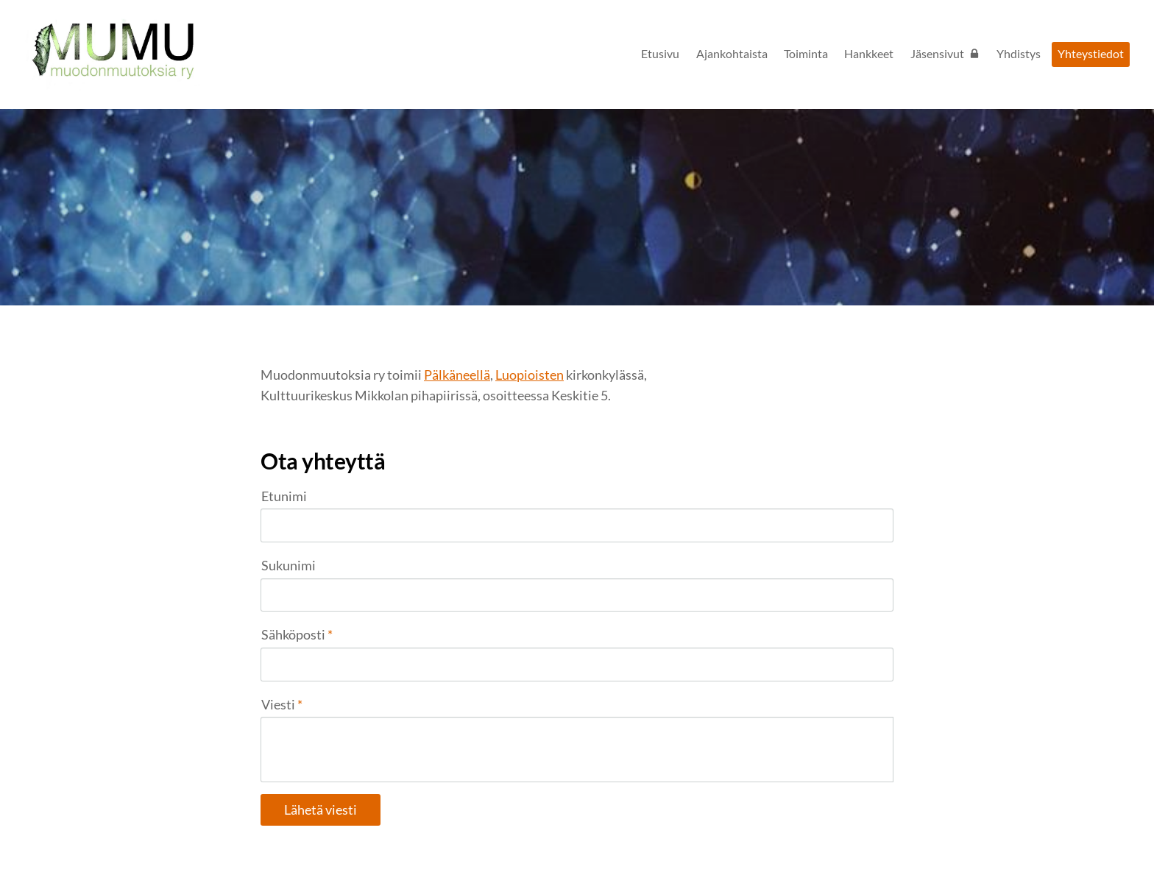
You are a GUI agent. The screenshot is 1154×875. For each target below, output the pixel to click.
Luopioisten (529, 374)
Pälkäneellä (457, 374)
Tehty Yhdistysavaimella (846, 833)
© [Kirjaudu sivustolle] (266, 833)
